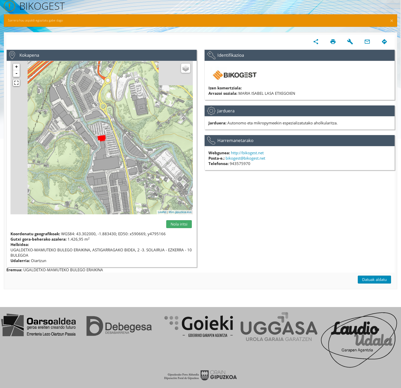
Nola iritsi (179, 224)
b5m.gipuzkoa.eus (180, 212)
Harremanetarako (235, 140)
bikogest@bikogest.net (245, 158)
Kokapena (29, 55)
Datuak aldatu (374, 279)
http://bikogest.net (247, 152)
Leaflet (162, 212)
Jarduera (226, 111)
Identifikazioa (230, 55)
